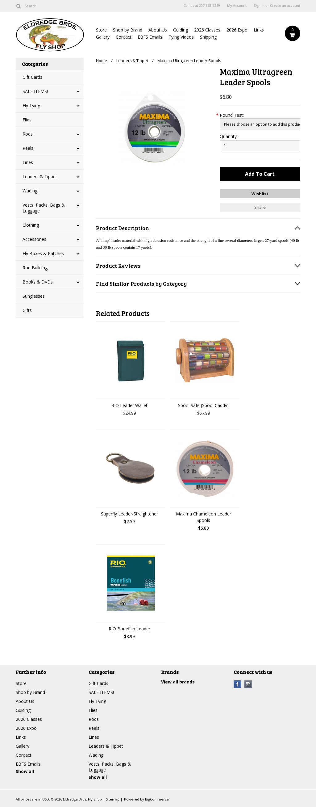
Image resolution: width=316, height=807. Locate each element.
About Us (157, 30)
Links (259, 30)
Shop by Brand (127, 30)
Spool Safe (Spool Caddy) (203, 405)
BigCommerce (157, 799)
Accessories (34, 239)
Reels (28, 148)
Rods (28, 134)
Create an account (285, 5)
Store (101, 30)
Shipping (208, 37)
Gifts (27, 310)
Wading (30, 191)
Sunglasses (34, 296)
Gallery (103, 37)
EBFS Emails (150, 37)
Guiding (180, 30)
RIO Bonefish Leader (129, 629)
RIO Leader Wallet (129, 405)
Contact (123, 37)
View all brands (178, 682)
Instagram (248, 684)
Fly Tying (31, 105)
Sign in (259, 5)
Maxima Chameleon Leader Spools (203, 517)
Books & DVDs (38, 282)
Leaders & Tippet (40, 176)
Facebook (237, 684)
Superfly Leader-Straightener (129, 514)
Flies (27, 120)
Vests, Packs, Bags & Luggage (44, 208)
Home (101, 60)
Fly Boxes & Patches (43, 253)
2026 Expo (237, 30)
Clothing (31, 225)
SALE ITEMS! (35, 91)
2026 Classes (207, 30)
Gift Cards (32, 77)
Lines (28, 162)
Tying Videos (181, 37)
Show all (25, 771)
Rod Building (35, 268)
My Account (237, 5)
